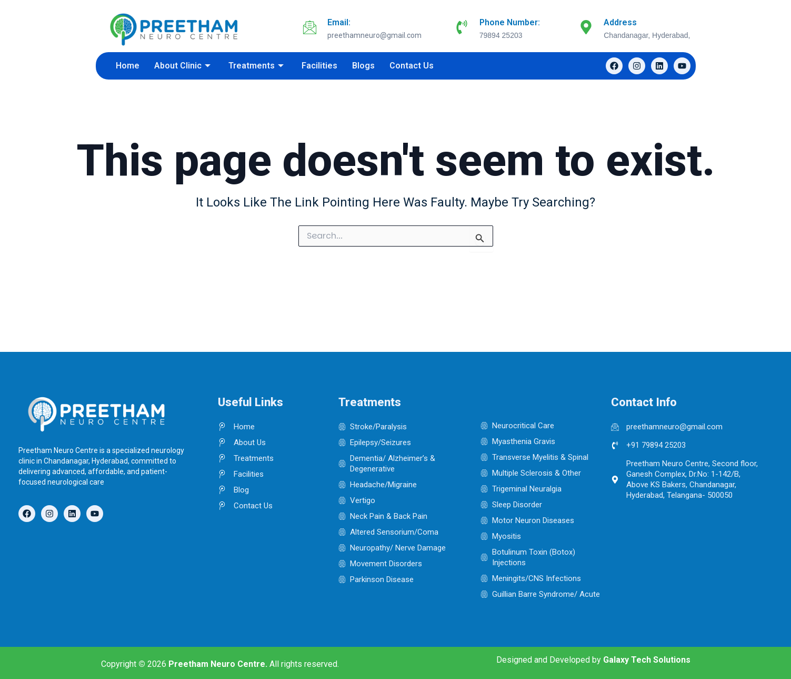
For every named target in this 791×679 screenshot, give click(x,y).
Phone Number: (509, 22)
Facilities (319, 66)
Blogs (363, 66)
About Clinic (182, 66)
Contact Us (411, 66)
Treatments (256, 66)
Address (620, 22)
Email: (339, 22)
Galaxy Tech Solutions (646, 660)
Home (127, 66)
